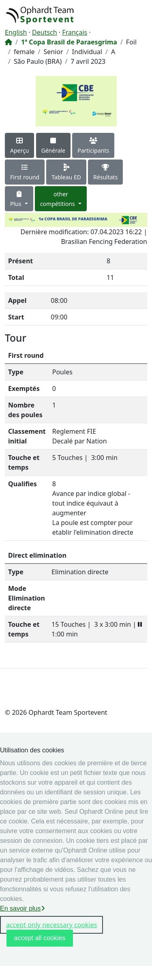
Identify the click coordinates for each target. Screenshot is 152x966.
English (16, 32)
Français (74, 32)
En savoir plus (22, 908)
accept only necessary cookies (51, 924)
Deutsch (44, 32)
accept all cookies (39, 937)
